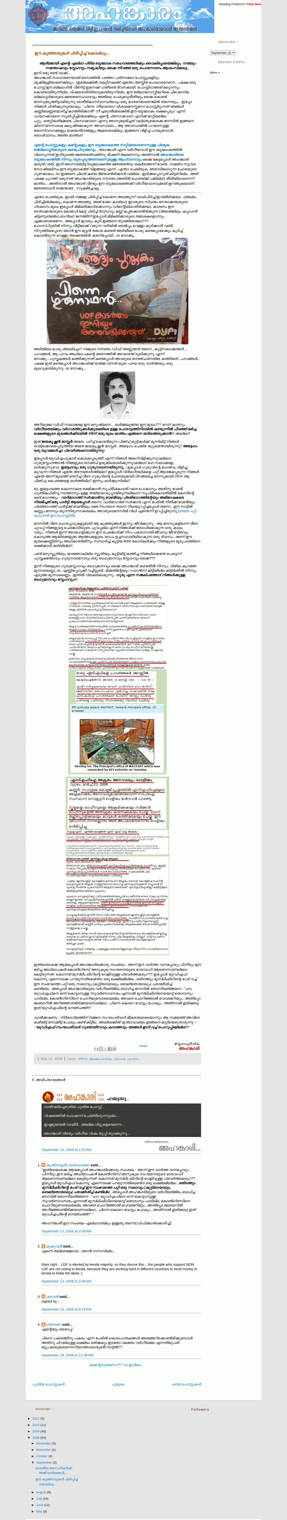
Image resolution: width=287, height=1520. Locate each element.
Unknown (53, 1324)
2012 (36, 1418)
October (42, 1456)
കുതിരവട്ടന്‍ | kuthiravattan (68, 1165)
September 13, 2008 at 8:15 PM (67, 1309)
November (44, 1450)
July (39, 1498)
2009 (36, 1431)
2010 (36, 1425)
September (44, 1462)
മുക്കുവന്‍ (54, 1246)
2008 (36, 1437)
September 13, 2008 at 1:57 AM (66, 1150)
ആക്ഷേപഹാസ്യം (100, 1059)
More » (214, 72)
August (41, 1492)
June (40, 1505)
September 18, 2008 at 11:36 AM (67, 1355)
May (39, 1511)
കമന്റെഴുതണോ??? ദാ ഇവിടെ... (116, 1365)
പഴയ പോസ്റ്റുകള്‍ (186, 1384)
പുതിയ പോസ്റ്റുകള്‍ (48, 1384)
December (44, 1443)
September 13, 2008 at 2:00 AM (66, 1231)
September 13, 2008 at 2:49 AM (66, 1281)
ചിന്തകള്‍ (119, 1059)
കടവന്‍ (52, 1296)
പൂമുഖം (118, 1384)
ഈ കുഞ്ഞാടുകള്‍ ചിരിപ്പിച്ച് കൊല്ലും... (71, 53)
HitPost (83, 1059)
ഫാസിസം (133, 1059)
